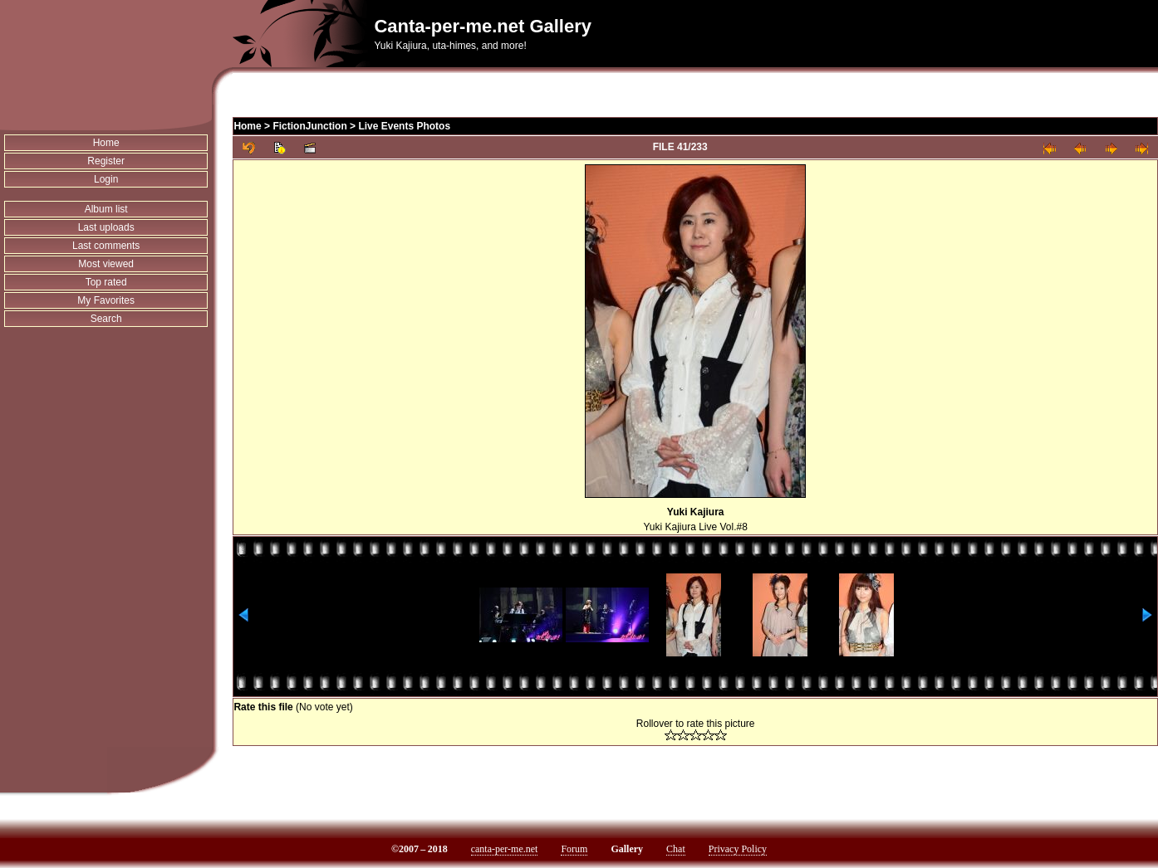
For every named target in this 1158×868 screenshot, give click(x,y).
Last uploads (106, 227)
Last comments (106, 245)
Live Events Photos (404, 126)
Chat (675, 849)
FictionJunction (309, 126)
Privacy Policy (738, 849)
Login (106, 179)
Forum (574, 849)
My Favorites (106, 300)
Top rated (106, 282)
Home (106, 143)
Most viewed (106, 264)
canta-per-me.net (504, 849)
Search (106, 318)
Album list (106, 209)
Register (106, 161)
